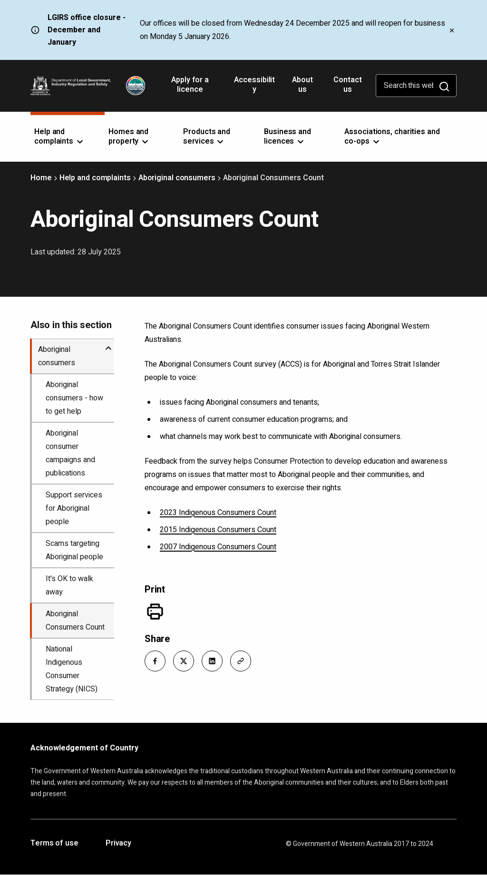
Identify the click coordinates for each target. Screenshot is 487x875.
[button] (155, 661)
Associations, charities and (391, 136)
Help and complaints (95, 178)
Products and (206, 136)
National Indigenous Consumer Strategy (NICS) (71, 669)
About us (302, 84)
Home (41, 178)
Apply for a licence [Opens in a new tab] (190, 88)
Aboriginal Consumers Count (75, 620)
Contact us (347, 84)
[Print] (155, 611)
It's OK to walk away (69, 585)
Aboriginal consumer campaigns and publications (70, 453)
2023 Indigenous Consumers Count (218, 512)
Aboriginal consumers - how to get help (74, 398)
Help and (59, 136)
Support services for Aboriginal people (74, 508)
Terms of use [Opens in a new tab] (54, 843)
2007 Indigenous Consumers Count (218, 547)
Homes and (129, 136)
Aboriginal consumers (176, 178)
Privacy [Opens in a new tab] (118, 843)
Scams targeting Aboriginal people (74, 550)
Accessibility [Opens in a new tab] (254, 88)
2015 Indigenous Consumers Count (218, 529)
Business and (287, 136)
